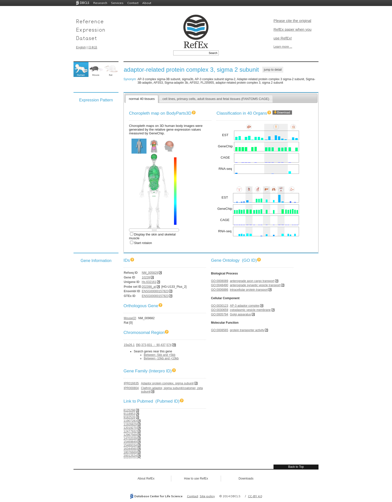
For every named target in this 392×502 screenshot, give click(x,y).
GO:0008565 (219, 330)
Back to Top (296, 467)
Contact (132, 3)
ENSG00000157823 (155, 291)
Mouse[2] (130, 318)
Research (100, 3)
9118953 (129, 414)
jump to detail (273, 69)
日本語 (92, 47)
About (146, 3)
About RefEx (146, 478)
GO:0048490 (219, 285)
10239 (146, 277)
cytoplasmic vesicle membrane (250, 310)
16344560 (130, 449)
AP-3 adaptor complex (245, 305)
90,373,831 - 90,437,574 (154, 345)
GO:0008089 (219, 281)
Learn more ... (283, 46)
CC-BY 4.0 (255, 496)
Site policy (207, 496)
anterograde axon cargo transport (252, 281)
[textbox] (190, 53)
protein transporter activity (247, 330)
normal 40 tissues (141, 99)
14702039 (130, 438)
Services (117, 3)
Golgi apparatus (240, 314)
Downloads (245, 478)
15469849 (130, 442)
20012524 (130, 456)
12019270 (130, 428)
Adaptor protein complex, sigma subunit (167, 383)
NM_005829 (150, 272)
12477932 (130, 431)
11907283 (130, 421)
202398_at (149, 286)
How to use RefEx (196, 478)
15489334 (130, 445)
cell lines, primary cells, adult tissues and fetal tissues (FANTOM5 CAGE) (215, 99)
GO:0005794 (219, 314)
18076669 (130, 452)
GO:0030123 (219, 305)
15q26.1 (129, 345)
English (81, 47)
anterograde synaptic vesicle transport (255, 285)
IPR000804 (131, 388)
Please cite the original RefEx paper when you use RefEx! (293, 29)
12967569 (130, 435)
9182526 (129, 417)
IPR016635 (131, 383)
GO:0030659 (219, 310)
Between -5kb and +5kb (159, 355)
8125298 (129, 410)
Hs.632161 (149, 282)
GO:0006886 (219, 289)
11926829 (130, 424)
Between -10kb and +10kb (161, 358)
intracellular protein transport (249, 289)
